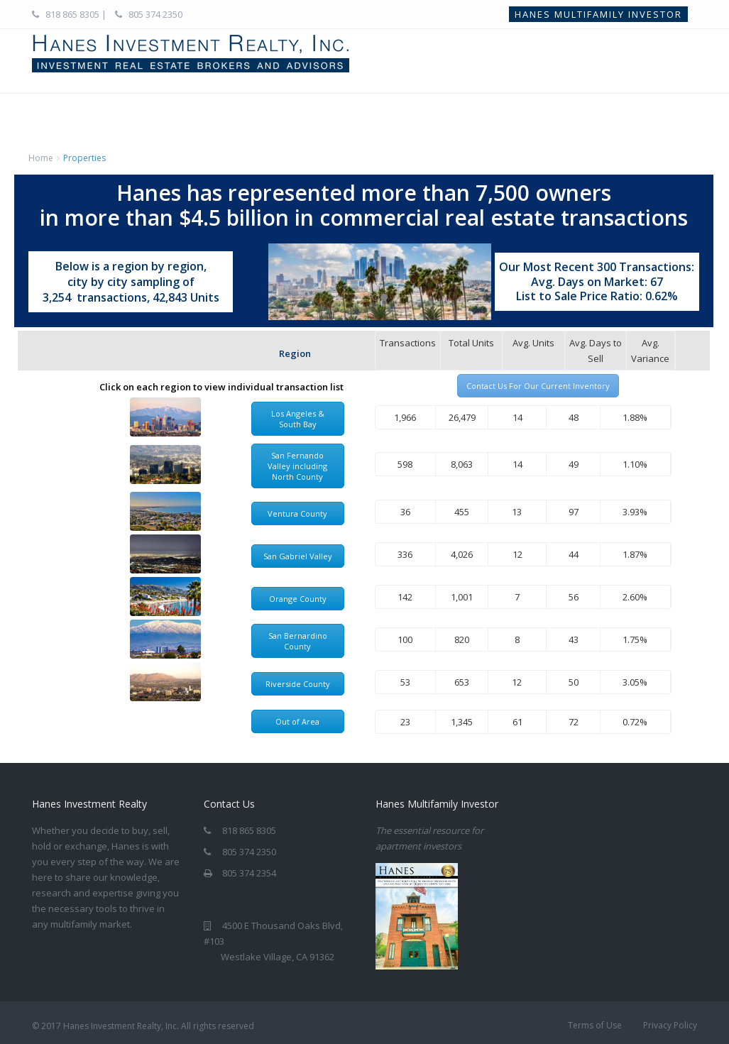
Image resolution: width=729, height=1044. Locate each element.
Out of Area (297, 721)
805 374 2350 (154, 14)
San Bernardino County (297, 641)
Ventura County (297, 513)
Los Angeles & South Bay (297, 418)
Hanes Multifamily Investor (598, 14)
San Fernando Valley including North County (297, 466)
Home (40, 158)
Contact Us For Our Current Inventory (538, 385)
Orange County (298, 598)
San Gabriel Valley (297, 556)
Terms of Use (595, 1025)
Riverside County (297, 683)
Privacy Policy (670, 1025)
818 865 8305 (72, 14)
